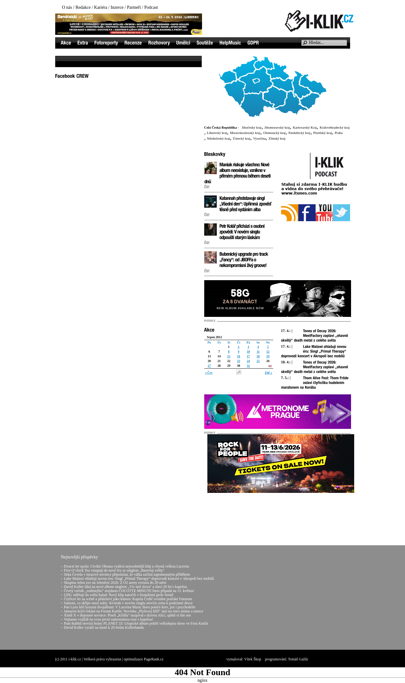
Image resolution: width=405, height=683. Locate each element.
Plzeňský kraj (322, 133)
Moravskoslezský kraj (245, 133)
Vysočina (259, 138)
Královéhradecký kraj (335, 127)
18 (258, 356)
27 (209, 365)
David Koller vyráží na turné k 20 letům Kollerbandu (104, 627)
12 (267, 351)
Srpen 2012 (214, 337)
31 (248, 365)
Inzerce (117, 7)
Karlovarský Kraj (305, 127)
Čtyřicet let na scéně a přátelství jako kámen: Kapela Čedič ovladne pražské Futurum (128, 599)
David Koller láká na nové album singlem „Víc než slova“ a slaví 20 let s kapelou (125, 586)
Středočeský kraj (218, 138)
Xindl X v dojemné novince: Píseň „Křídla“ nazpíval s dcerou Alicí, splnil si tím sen (127, 615)
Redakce (83, 7)
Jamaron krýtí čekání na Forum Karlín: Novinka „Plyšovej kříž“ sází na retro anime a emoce (134, 611)
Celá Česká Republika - (221, 127)
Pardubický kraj (300, 133)
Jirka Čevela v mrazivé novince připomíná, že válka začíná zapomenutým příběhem (127, 574)
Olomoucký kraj (274, 133)
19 (267, 356)
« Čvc (209, 372)
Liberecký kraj (217, 133)
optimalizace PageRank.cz (144, 659)
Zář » (268, 372)
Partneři (134, 7)
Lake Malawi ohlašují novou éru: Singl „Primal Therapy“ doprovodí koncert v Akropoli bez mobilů (139, 578)
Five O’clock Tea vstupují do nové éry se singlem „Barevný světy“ (114, 570)
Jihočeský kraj (251, 127)
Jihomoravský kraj (277, 127)
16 (238, 356)
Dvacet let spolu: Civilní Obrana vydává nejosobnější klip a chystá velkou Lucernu (126, 566)
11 (258, 351)
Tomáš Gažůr (298, 659)
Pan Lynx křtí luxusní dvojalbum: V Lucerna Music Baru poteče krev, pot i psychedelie (129, 607)
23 (238, 361)
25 (258, 361)
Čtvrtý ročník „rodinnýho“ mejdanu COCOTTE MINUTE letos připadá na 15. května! (129, 591)
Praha (339, 133)
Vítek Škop (252, 659)
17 (248, 356)
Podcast (151, 7)
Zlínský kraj (277, 138)
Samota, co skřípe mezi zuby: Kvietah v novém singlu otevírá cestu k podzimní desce (128, 603)
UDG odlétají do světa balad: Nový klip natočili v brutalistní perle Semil (118, 595)
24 (248, 361)
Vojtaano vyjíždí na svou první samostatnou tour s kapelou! (108, 619)
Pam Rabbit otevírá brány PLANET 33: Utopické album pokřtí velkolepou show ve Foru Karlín (136, 623)
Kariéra (100, 7)
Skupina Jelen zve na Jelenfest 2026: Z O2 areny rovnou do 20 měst (115, 582)
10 (248, 351)
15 (228, 356)
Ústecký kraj (241, 138)
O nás (67, 7)
